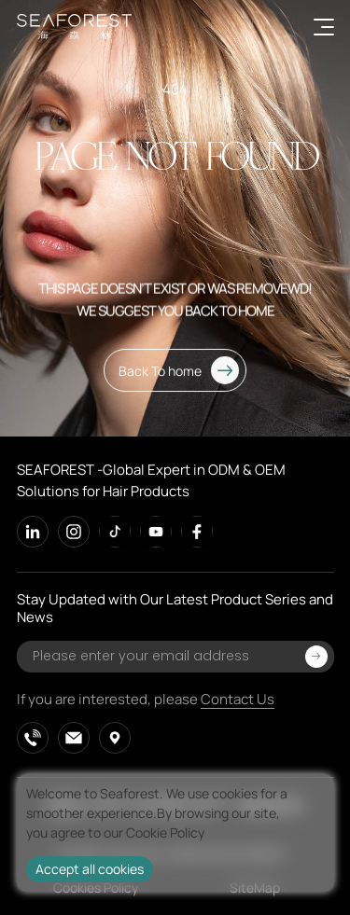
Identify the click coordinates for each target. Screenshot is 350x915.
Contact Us (237, 699)
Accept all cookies (89, 869)
